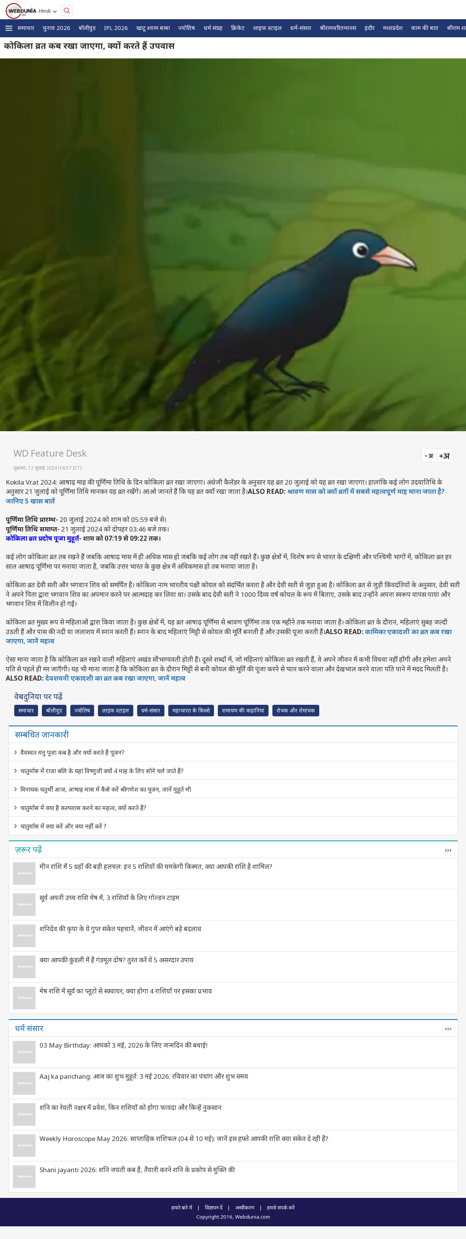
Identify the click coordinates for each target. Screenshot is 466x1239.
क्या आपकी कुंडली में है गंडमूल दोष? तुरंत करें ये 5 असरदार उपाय (117, 959)
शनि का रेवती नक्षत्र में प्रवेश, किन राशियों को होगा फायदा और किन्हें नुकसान (131, 1107)
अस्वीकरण (244, 1207)
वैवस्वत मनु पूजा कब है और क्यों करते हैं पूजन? (72, 752)
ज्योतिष (186, 28)
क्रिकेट (238, 28)
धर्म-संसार (300, 28)
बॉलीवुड (87, 28)
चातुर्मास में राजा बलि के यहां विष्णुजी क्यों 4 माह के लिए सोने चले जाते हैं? (102, 771)
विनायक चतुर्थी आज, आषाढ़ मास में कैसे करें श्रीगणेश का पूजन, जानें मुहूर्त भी (105, 789)
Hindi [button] (46, 10)
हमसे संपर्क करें (281, 1207)
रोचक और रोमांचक (296, 710)
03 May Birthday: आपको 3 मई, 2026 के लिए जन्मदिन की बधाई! (123, 1045)
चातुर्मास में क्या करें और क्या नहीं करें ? (63, 826)
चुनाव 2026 (56, 28)
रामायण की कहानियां (243, 710)
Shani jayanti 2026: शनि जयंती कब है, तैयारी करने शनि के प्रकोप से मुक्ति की (137, 1169)
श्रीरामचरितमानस (338, 28)
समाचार (26, 28)
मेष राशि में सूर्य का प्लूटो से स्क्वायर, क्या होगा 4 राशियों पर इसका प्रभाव (126, 991)
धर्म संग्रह (213, 28)
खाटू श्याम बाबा (153, 28)
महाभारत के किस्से (191, 710)
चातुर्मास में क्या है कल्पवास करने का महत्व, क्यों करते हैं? (83, 808)
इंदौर (370, 28)
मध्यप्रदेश (393, 28)
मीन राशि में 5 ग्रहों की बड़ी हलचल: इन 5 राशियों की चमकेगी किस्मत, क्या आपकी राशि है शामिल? (156, 866)
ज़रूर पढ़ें (28, 849)
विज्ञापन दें (213, 1207)
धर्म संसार (29, 1028)
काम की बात (424, 28)
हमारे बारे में (181, 1207)
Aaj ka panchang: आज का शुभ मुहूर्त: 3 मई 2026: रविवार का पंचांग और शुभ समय (144, 1076)
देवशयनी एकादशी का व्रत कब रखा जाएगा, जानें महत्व (115, 678)
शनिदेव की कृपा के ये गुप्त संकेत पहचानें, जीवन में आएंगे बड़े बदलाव (120, 928)
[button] (9, 28)
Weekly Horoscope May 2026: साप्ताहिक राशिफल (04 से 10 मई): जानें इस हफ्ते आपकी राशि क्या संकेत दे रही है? (184, 1138)
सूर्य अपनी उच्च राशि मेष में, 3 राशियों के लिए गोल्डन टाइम (109, 897)
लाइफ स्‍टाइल (267, 28)
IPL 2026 (116, 28)
